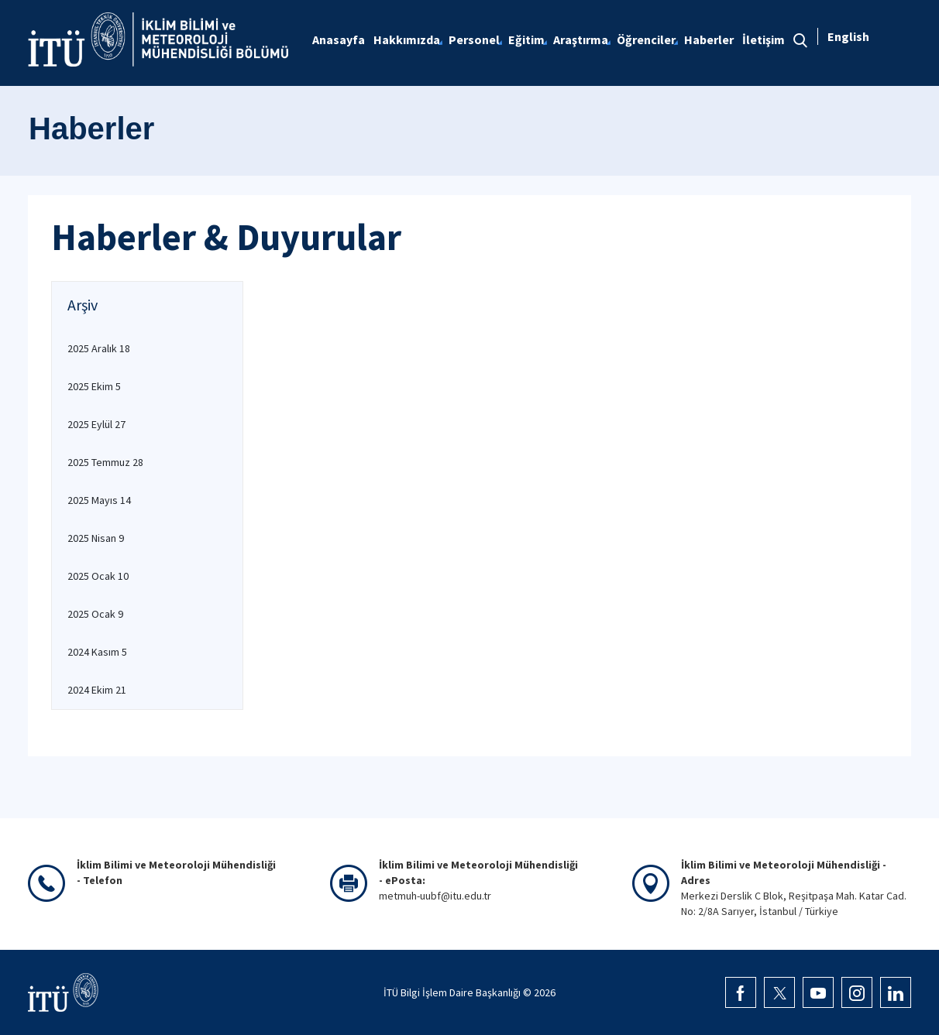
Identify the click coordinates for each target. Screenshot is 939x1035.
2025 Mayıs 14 (99, 500)
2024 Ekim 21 (96, 690)
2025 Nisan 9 (95, 538)
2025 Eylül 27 (96, 424)
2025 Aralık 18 (98, 348)
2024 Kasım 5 (97, 652)
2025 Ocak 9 (95, 614)
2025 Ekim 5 (94, 386)
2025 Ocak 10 (98, 576)
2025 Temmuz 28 (105, 462)
